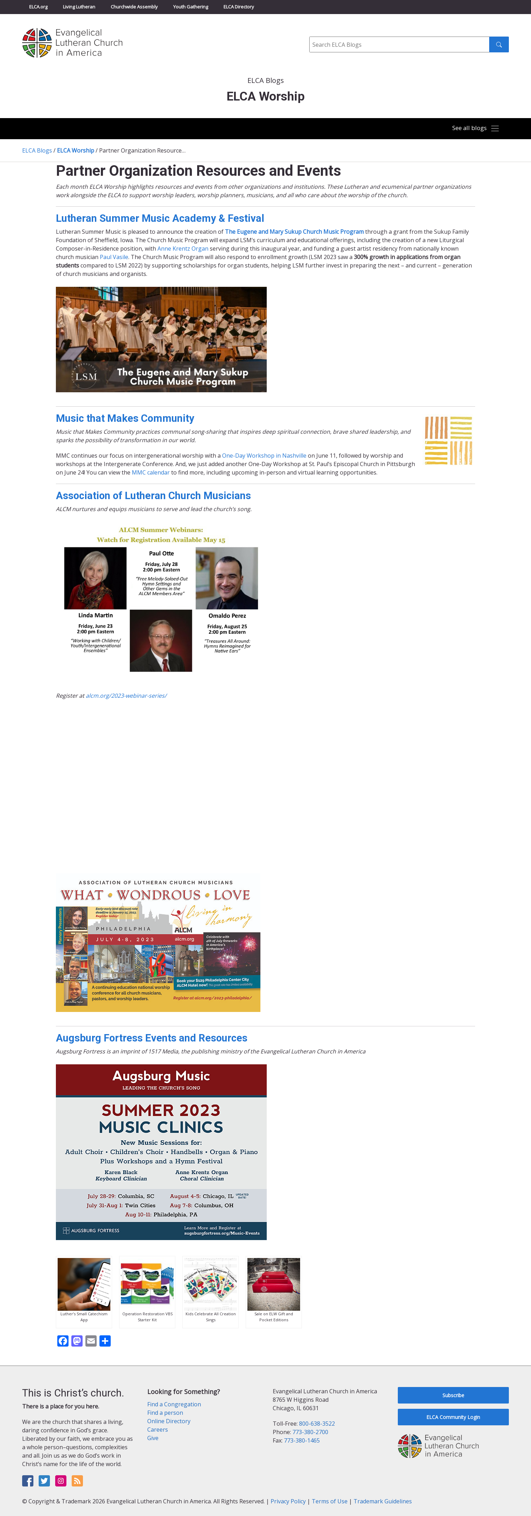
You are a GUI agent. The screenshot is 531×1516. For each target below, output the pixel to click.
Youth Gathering (190, 7)
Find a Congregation (174, 1404)
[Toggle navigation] (474, 129)
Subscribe (453, 1395)
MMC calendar (151, 472)
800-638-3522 (317, 1423)
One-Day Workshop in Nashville (264, 455)
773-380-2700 (310, 1432)
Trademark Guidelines (383, 1501)
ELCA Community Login (453, 1417)
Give (152, 1438)
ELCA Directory (239, 7)
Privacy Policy (288, 1501)
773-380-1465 (302, 1440)
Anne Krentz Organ (182, 248)
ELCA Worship (75, 150)
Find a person (165, 1413)
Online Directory (168, 1421)
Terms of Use (330, 1501)
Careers (157, 1429)
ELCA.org (38, 7)
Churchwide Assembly (134, 7)
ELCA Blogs (37, 150)
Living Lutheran (79, 7)
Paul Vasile (114, 257)
